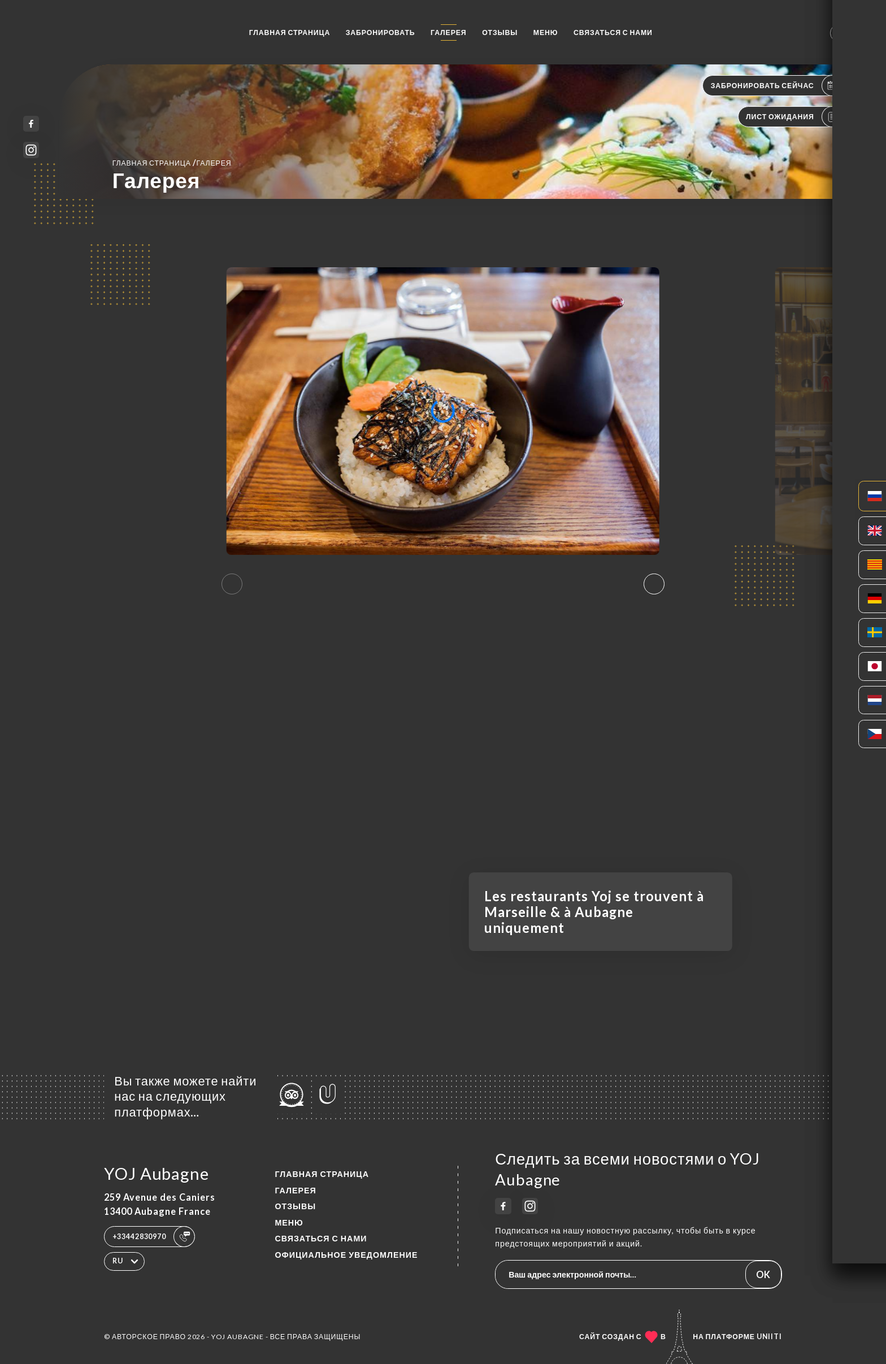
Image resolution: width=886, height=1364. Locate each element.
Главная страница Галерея (172, 162)
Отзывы (500, 32)
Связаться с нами (613, 32)
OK (763, 1274)
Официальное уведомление (346, 1254)
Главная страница (290, 32)
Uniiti (769, 1336)
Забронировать (380, 32)
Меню (545, 32)
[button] (654, 584)
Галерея (449, 32)
